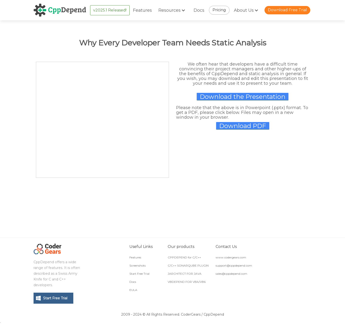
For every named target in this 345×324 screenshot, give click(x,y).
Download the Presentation (242, 97)
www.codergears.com (231, 257)
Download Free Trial (287, 10)
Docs (199, 10)
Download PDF (242, 126)
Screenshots (137, 265)
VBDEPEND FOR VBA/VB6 (187, 282)
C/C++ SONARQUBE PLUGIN (188, 265)
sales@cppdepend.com (231, 273)
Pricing (219, 10)
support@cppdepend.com (234, 265)
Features (142, 10)
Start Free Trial (55, 298)
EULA (133, 290)
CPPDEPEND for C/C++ (184, 257)
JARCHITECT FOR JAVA (184, 273)
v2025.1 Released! (109, 10)
